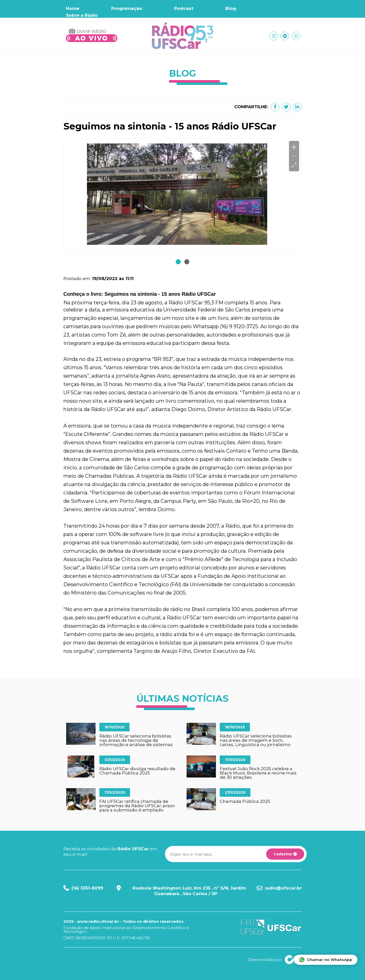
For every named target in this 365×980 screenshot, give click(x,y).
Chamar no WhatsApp (325, 960)
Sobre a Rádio (82, 15)
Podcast (183, 8)
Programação (126, 8)
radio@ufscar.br (283, 888)
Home (72, 8)
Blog (230, 8)
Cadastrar (285, 854)
